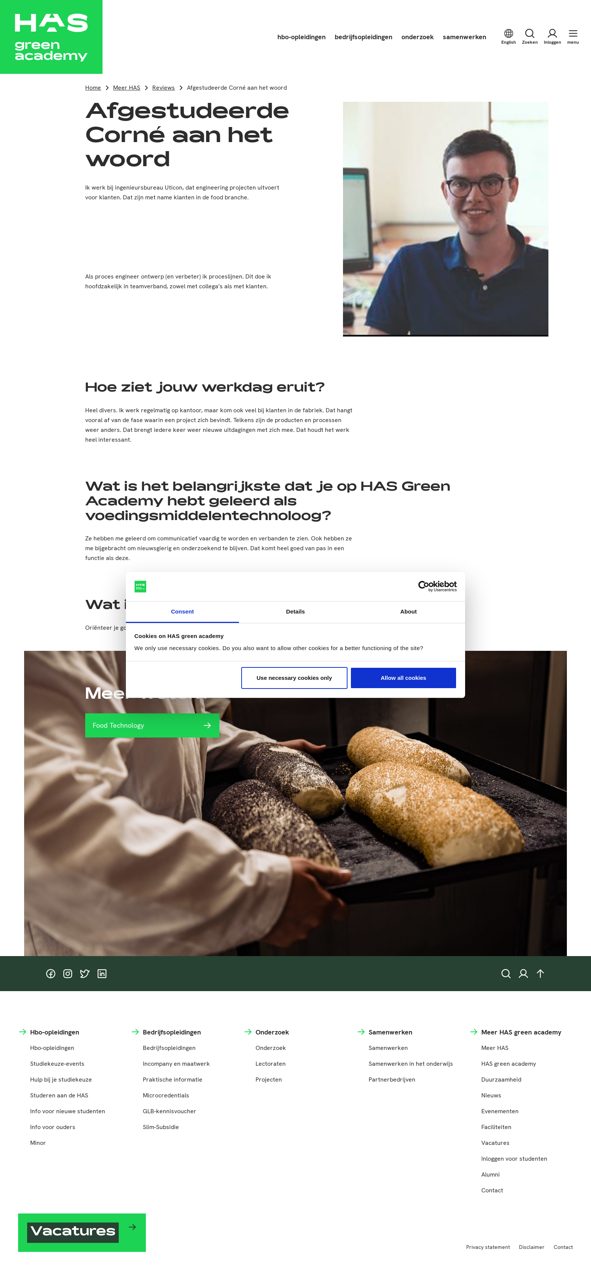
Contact (492, 1190)
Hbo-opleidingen (52, 1048)
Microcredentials (166, 1095)
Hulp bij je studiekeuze (61, 1079)
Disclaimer (532, 1247)
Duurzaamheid (501, 1079)
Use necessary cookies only (294, 678)
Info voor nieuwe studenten (67, 1111)
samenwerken (464, 36)
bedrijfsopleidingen (363, 36)
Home (93, 88)
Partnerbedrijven (392, 1079)
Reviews (163, 88)
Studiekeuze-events (57, 1064)
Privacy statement (488, 1247)
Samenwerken (388, 1048)
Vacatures (495, 1143)
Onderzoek (271, 1048)
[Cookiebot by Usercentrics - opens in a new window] (424, 586)
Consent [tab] (182, 611)
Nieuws (491, 1095)
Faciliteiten (496, 1127)
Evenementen (500, 1111)
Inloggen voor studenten (514, 1159)
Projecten (269, 1079)
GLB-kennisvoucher (169, 1111)
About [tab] (408, 611)
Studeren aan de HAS (59, 1095)
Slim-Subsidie (161, 1127)
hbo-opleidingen (301, 36)
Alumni (490, 1174)
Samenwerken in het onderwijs (411, 1064)
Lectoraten (271, 1064)
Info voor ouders (52, 1127)
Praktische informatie (172, 1079)
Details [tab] (295, 611)
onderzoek (417, 36)
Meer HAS (126, 88)
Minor (38, 1143)
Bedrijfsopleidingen (169, 1048)
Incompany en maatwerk (176, 1064)
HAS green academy (508, 1064)
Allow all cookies (403, 678)
